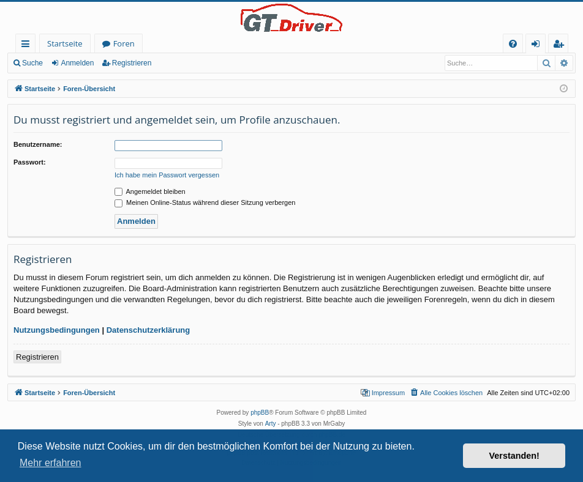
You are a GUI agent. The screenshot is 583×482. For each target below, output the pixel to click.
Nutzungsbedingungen (56, 330)
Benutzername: (37, 144)
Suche (32, 63)
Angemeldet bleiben (150, 191)
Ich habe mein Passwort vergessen (167, 175)
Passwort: (29, 162)
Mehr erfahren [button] (50, 463)
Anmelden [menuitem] (539, 45)
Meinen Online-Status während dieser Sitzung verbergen (205, 202)
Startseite (65, 43)
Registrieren (132, 63)
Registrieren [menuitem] (561, 45)
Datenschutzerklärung (148, 330)
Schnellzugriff (28, 45)
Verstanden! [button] (514, 456)
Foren (124, 43)
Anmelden (77, 63)
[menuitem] (512, 43)
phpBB (259, 412)
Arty (270, 423)
